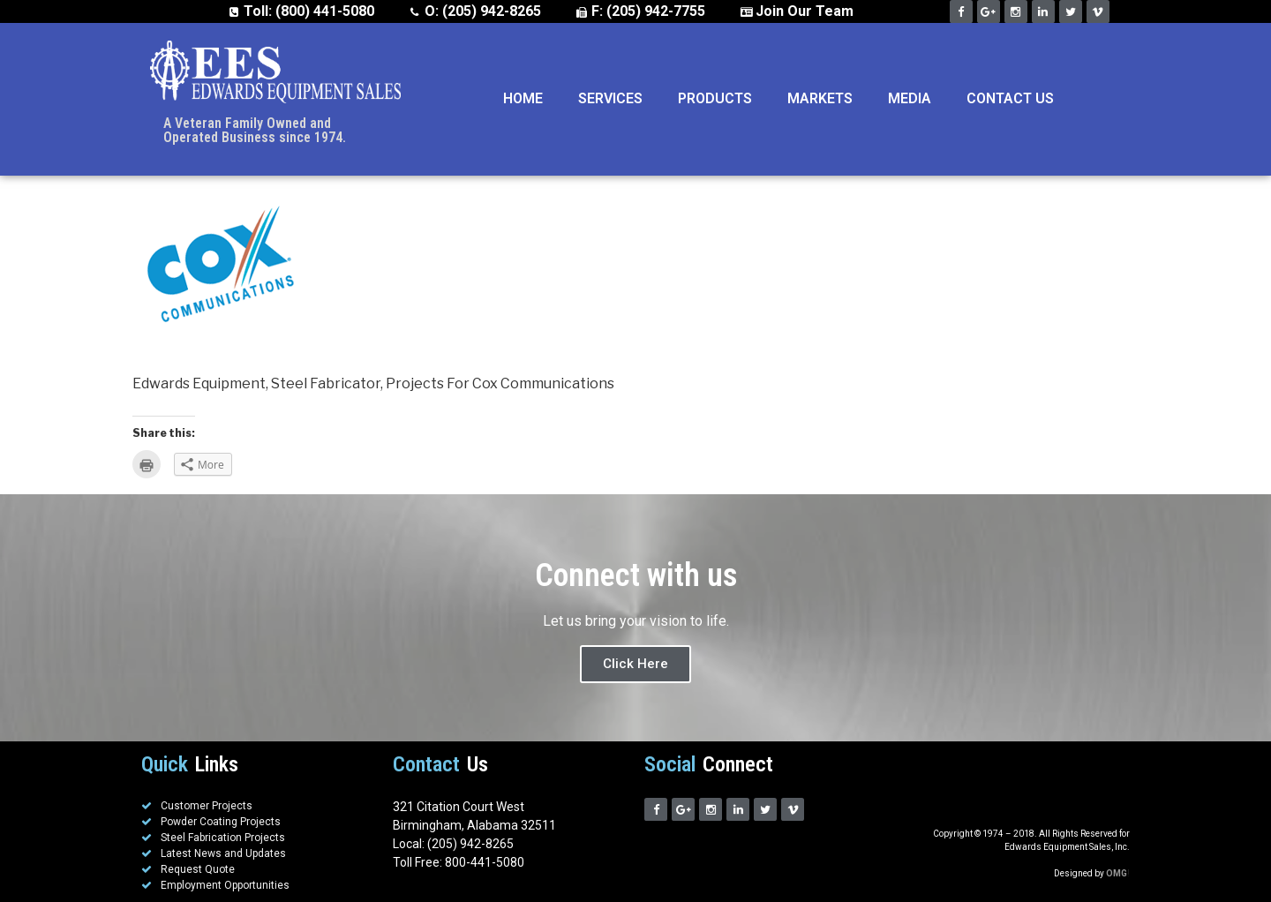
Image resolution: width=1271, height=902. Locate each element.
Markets (820, 98)
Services (610, 98)
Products (715, 98)
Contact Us (1010, 98)
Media (909, 98)
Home (523, 98)
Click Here (635, 664)
